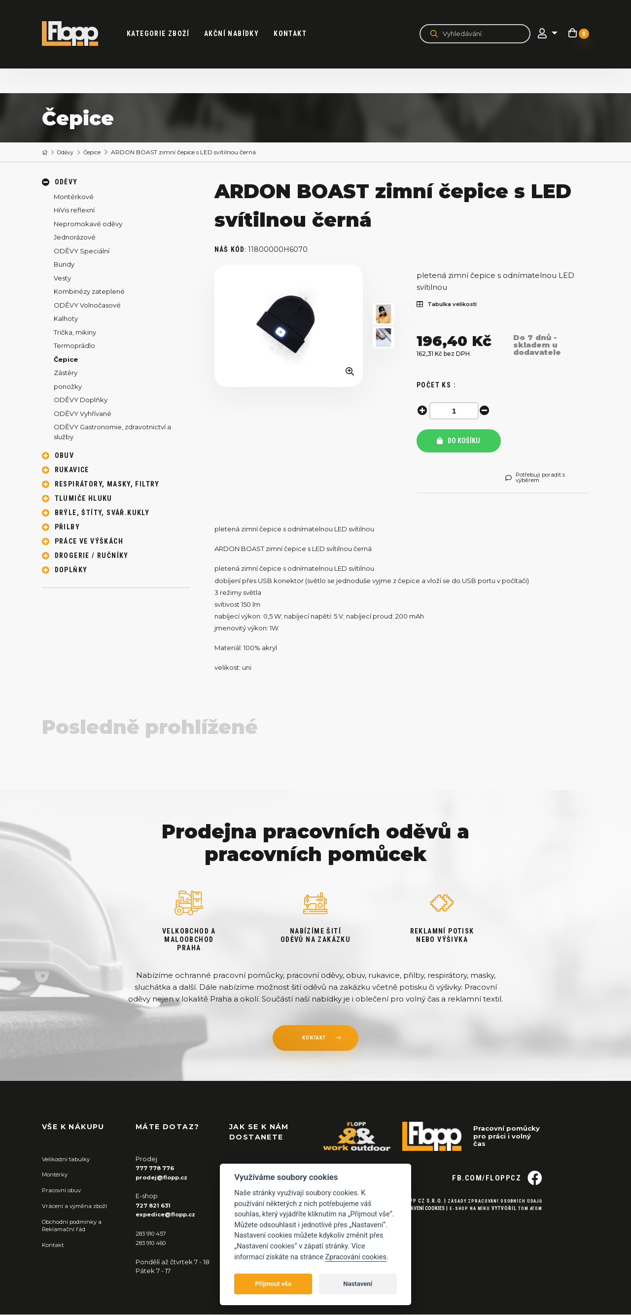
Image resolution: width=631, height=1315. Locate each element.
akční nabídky (237, 33)
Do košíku (458, 441)
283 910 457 (154, 1234)
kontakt (313, 1041)
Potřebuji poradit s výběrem (540, 478)
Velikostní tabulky (70, 1161)
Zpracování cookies (355, 1257)
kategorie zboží (164, 33)
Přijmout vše (273, 1283)
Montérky (57, 1176)
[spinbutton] (456, 410)
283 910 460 (154, 1243)
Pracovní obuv (64, 1191)
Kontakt (296, 33)
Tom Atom (528, 1225)
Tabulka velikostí (452, 305)
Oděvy (68, 152)
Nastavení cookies (415, 1225)
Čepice (98, 152)
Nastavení (357, 1283)
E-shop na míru (465, 1225)
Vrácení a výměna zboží (79, 1207)
